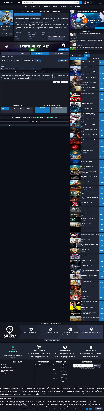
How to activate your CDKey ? (8, 370)
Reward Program (63, 369)
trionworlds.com (31, 34)
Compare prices (36, 69)
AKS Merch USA (64, 378)
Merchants (38, 366)
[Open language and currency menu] (88, 2)
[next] (11, 24)
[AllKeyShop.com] (7, 2)
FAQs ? (2, 371)
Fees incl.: (63, 60)
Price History (10, 56)
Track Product (17, 112)
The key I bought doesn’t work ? (8, 369)
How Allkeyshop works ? (6, 366)
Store (3, 60)
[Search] (80, 2)
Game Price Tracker (63, 366)
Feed (55, 14)
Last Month (29, 108)
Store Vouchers (64, 364)
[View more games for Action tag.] (50, 37)
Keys (37, 60)
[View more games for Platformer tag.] (51, 39)
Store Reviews (64, 374)
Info (27, 14)
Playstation (55, 374)
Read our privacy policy (80, 408)
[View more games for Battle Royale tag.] (57, 39)
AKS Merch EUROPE (63, 380)
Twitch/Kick (38, 364)
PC (48, 32)
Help (99, 408)
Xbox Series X (59, 32)
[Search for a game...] (52, 2)
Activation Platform (27, 60)
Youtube (49, 364)
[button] (100, 2)
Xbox (29, 40)
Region (10, 60)
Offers (3, 56)
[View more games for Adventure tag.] (55, 37)
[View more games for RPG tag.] (59, 37)
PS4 (50, 32)
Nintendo (55, 378)
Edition (17, 60)
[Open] (19, 2)
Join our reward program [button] (52, 340)
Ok (87, 408)
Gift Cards (63, 371)
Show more (89, 31)
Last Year (13, 108)
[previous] (1, 24)
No (90, 408)
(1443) (47, 117)
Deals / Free (63, 373)
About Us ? (3, 364)
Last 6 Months (21, 108)
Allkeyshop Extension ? (6, 373)
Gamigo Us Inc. (31, 36)
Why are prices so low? (6, 367)
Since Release (5, 108)
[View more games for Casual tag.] (63, 37)
